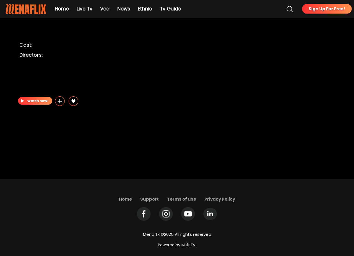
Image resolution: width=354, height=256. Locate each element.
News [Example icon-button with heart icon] (123, 9)
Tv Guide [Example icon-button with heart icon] (170, 9)
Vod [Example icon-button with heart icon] (105, 9)
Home (125, 199)
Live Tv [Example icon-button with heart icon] (84, 9)
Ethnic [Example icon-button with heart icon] (145, 9)
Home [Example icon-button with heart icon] (62, 9)
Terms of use (181, 199)
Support (149, 199)
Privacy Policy (219, 199)
